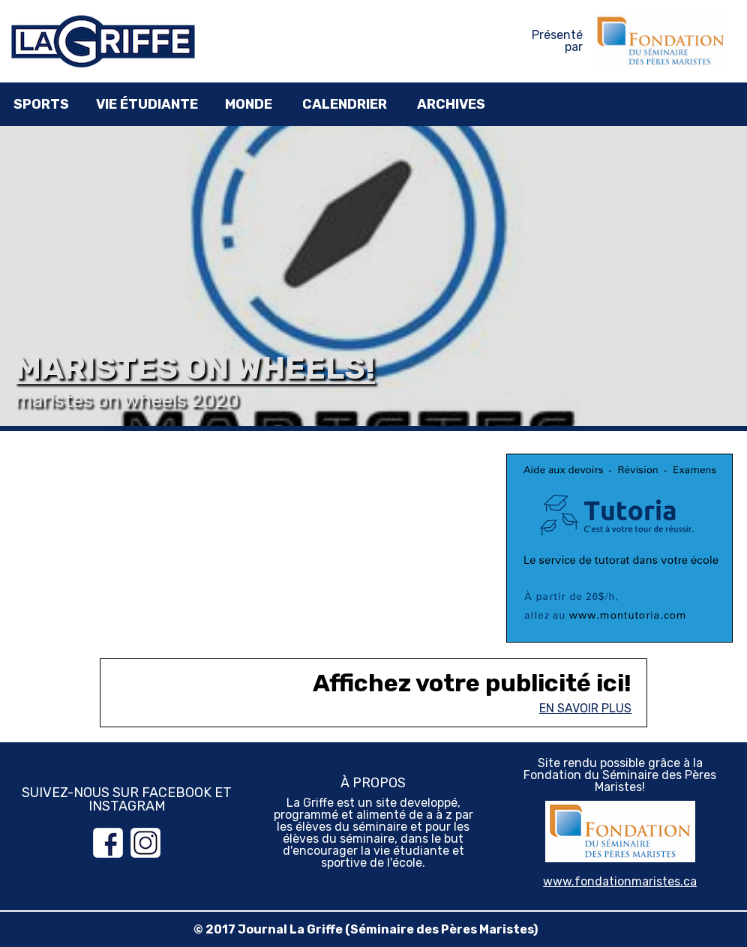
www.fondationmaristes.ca (620, 881)
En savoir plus (585, 708)
